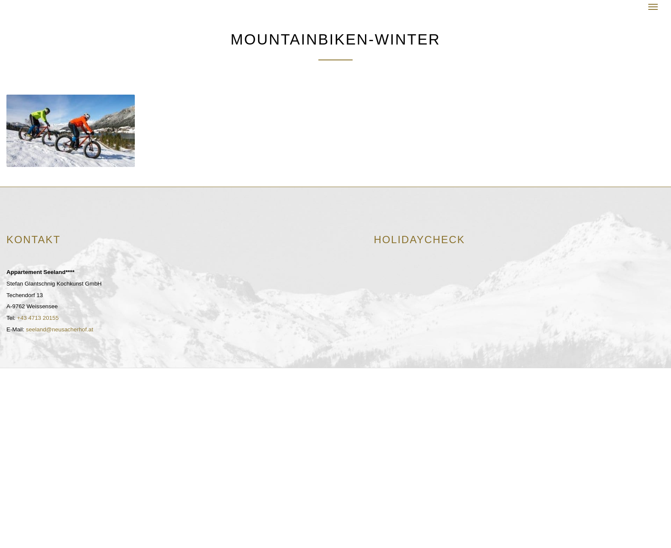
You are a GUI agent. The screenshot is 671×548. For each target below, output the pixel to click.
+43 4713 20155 (38, 318)
